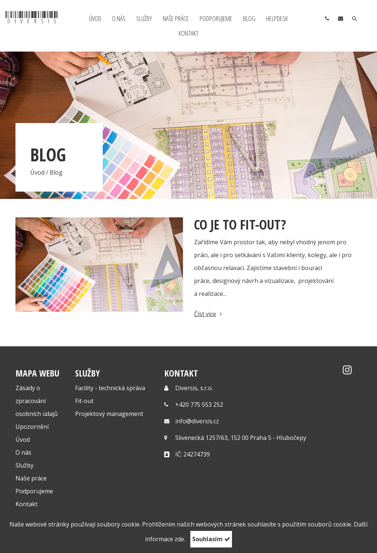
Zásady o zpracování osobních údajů (36, 401)
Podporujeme (216, 18)
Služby (144, 18)
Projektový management (109, 414)
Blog (249, 18)
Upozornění (32, 427)
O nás (119, 18)
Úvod (95, 18)
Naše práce (176, 18)
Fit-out (84, 401)
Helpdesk (277, 18)
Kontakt (188, 33)
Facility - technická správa (110, 388)
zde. (180, 539)
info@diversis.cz (197, 421)
